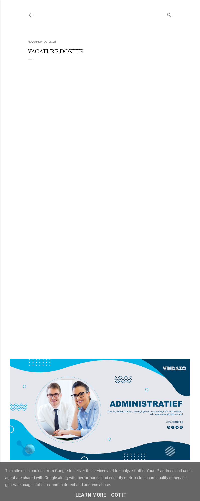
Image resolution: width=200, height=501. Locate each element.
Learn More (90, 495)
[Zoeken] (169, 14)
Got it (119, 495)
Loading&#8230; (100, 190)
